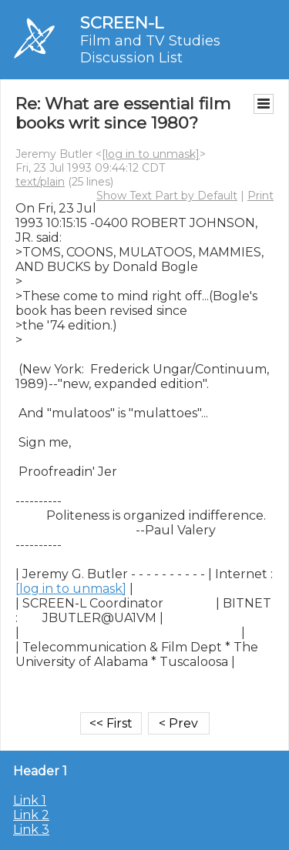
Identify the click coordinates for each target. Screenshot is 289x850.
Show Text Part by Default (166, 195)
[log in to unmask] (151, 154)
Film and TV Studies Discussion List (150, 49)
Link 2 (31, 815)
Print (260, 195)
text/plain (40, 182)
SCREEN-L (121, 22)
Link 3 (31, 829)
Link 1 (29, 800)
